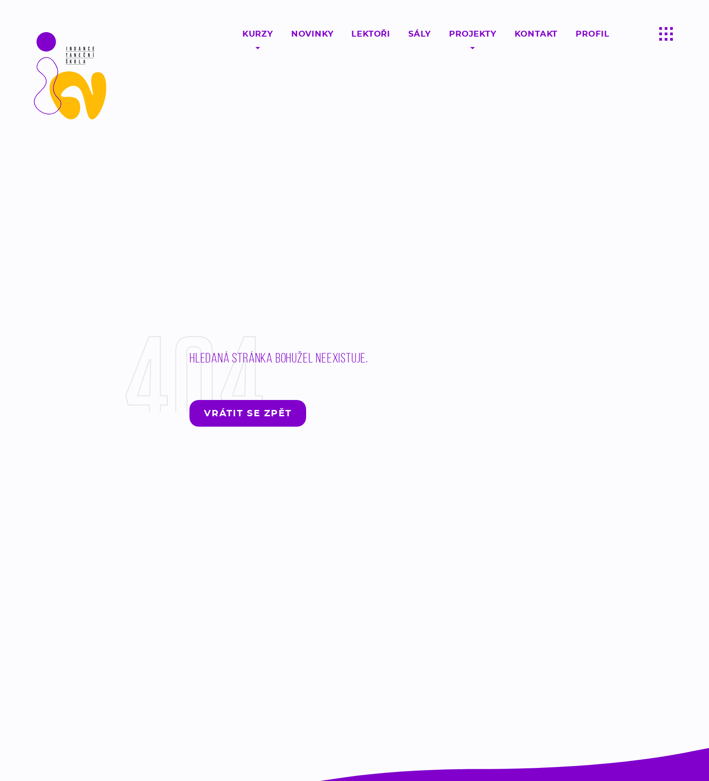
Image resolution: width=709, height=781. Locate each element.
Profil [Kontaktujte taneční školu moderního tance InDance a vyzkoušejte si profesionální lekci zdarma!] (593, 34)
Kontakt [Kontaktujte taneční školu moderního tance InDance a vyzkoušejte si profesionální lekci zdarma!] (536, 34)
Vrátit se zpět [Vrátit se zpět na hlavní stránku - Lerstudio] (248, 413)
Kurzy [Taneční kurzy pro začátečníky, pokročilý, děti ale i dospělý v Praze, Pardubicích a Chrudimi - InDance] (257, 34)
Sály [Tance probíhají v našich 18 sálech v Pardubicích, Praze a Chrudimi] (419, 34)
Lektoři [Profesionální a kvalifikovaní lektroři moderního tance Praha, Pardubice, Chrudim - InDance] (370, 34)
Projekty (472, 34)
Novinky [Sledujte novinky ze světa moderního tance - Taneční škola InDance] (312, 34)
